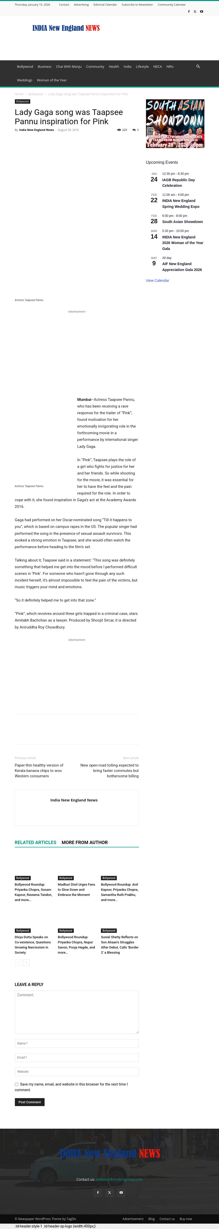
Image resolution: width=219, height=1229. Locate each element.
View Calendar (157, 280)
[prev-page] (18, 963)
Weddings (25, 80)
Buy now (186, 1219)
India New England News (36, 130)
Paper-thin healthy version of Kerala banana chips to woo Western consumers (39, 770)
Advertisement (132, 1219)
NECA (157, 66)
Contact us (167, 1219)
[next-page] (26, 963)
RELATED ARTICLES (35, 842)
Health (114, 66)
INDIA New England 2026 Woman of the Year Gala (183, 243)
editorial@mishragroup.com (119, 1179)
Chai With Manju (68, 66)
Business (44, 66)
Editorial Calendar (105, 4)
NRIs (170, 66)
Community (95, 66)
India (127, 66)
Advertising (81, 4)
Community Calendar (172, 4)
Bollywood (25, 66)
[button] (198, 66)
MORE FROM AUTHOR (85, 842)
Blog (151, 1219)
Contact (64, 4)
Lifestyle (142, 66)
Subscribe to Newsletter (137, 4)
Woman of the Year (52, 80)
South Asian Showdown (182, 222)
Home (19, 94)
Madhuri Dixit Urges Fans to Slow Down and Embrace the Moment (76, 890)
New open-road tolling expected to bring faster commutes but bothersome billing (109, 770)
